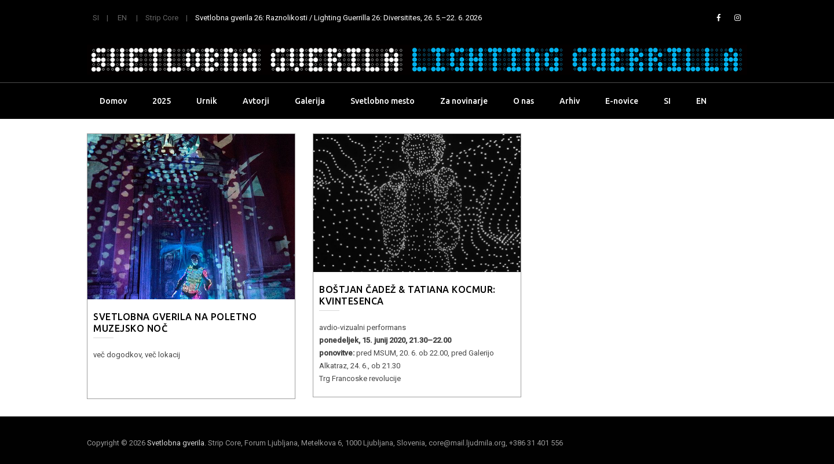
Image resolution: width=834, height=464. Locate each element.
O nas (523, 101)
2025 (161, 101)
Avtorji (256, 101)
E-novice (621, 101)
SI (96, 17)
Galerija (310, 101)
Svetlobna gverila (175, 442)
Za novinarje (464, 101)
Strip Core (161, 17)
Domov (113, 101)
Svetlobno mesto (382, 101)
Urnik (206, 101)
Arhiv (569, 101)
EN (122, 17)
